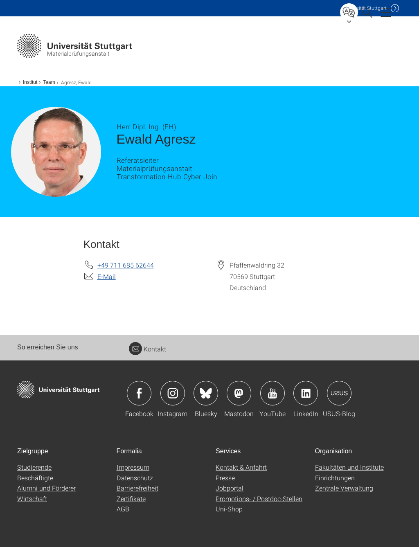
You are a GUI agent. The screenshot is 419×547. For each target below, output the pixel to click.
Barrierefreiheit (137, 488)
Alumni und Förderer (46, 488)
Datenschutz (135, 477)
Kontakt (147, 348)
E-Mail (106, 276)
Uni (364, 8)
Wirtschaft (32, 498)
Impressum (133, 467)
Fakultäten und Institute (349, 467)
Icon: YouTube (272, 393)
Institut (30, 82)
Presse (225, 477)
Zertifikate (131, 498)
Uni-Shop (229, 508)
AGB (123, 508)
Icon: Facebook (139, 393)
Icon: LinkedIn (305, 393)
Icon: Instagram (172, 393)
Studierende (34, 467)
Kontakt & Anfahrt (241, 467)
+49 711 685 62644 (125, 265)
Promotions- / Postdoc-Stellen (259, 498)
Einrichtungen (335, 477)
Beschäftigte (35, 477)
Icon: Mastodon (239, 393)
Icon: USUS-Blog (339, 393)
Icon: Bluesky (206, 393)
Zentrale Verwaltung (344, 488)
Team (49, 82)
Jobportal (229, 488)
